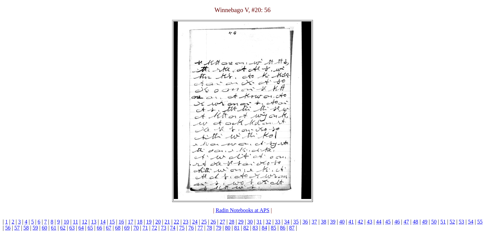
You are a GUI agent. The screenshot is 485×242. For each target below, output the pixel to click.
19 (149, 222)
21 (167, 222)
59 (35, 228)
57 (17, 228)
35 (296, 222)
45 (388, 222)
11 (75, 222)
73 (163, 228)
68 (118, 228)
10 (66, 222)
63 (72, 228)
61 (53, 228)
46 (397, 222)
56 (7, 228)
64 (81, 228)
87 (292, 228)
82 (246, 228)
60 (44, 228)
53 (461, 222)
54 (470, 222)
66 (99, 228)
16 (121, 222)
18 (139, 222)
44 (378, 222)
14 (103, 222)
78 (209, 228)
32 (268, 222)
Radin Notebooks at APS (242, 210)
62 (62, 228)
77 (200, 228)
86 (282, 228)
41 (351, 222)
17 (130, 222)
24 (194, 222)
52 (452, 222)
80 (227, 228)
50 (434, 222)
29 (241, 222)
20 (158, 222)
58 (26, 228)
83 (255, 228)
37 (314, 222)
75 (182, 228)
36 (305, 222)
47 (406, 222)
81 (236, 228)
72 (154, 228)
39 (332, 222)
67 (108, 228)
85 (273, 228)
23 (185, 222)
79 (218, 228)
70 (136, 228)
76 (191, 228)
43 (369, 222)
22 (176, 222)
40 (342, 222)
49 (424, 222)
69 (127, 228)
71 (145, 228)
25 (204, 222)
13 (93, 222)
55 (480, 222)
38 (323, 222)
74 (172, 228)
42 (360, 222)
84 (264, 228)
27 (222, 222)
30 (250, 222)
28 (231, 222)
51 (443, 222)
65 (90, 228)
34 (286, 222)
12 (84, 222)
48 (415, 222)
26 (213, 222)
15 (112, 222)
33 (277, 222)
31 (259, 222)
